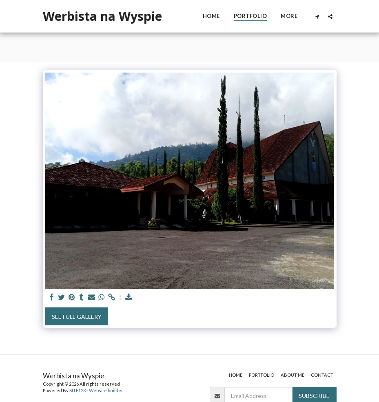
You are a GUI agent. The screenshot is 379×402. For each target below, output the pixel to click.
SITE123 (77, 390)
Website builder (106, 390)
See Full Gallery (77, 316)
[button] (318, 16)
